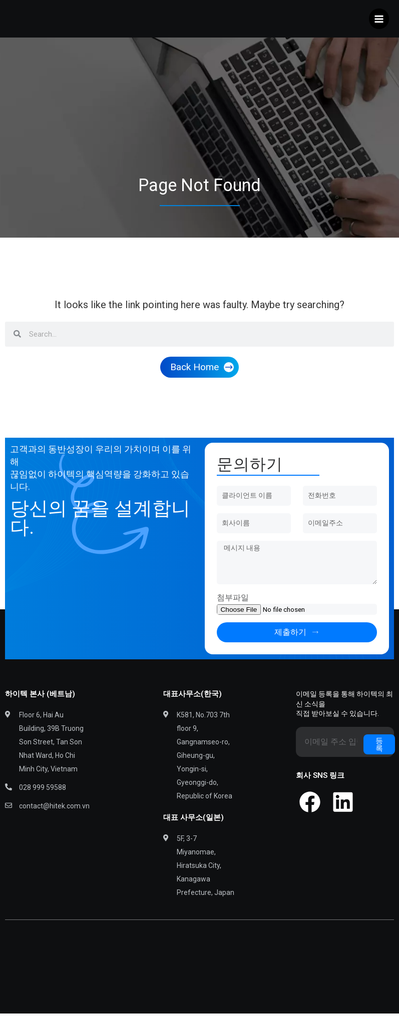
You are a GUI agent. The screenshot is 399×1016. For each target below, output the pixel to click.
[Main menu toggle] (379, 20)
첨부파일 (233, 600)
